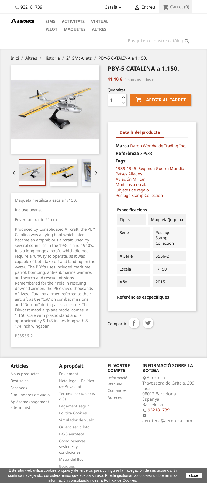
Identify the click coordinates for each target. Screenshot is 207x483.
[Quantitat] (114, 100)
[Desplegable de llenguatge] (114, 7)
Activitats (73, 21)
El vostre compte (119, 368)
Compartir (134, 323)
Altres (99, 29)
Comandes (117, 390)
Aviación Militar (130, 179)
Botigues (67, 466)
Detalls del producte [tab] (140, 132)
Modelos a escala (131, 184)
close (193, 475)
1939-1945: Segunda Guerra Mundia (150, 168)
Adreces (115, 397)
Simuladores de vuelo (30, 394)
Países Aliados (129, 173)
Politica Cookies (73, 412)
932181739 (31, 7)
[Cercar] (158, 40)
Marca (122, 145)
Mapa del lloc (71, 459)
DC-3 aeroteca (71, 433)
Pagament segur (74, 406)
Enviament (68, 373)
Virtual (99, 21)
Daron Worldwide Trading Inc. (158, 145)
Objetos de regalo (132, 190)
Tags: (121, 161)
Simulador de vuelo (76, 419)
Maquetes (74, 29)
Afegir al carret (161, 100)
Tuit (148, 323)
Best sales (20, 380)
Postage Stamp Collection (139, 195)
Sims (50, 21)
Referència (127, 153)
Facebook (19, 387)
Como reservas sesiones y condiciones (72, 446)
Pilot (51, 29)
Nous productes (25, 373)
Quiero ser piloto (74, 426)
